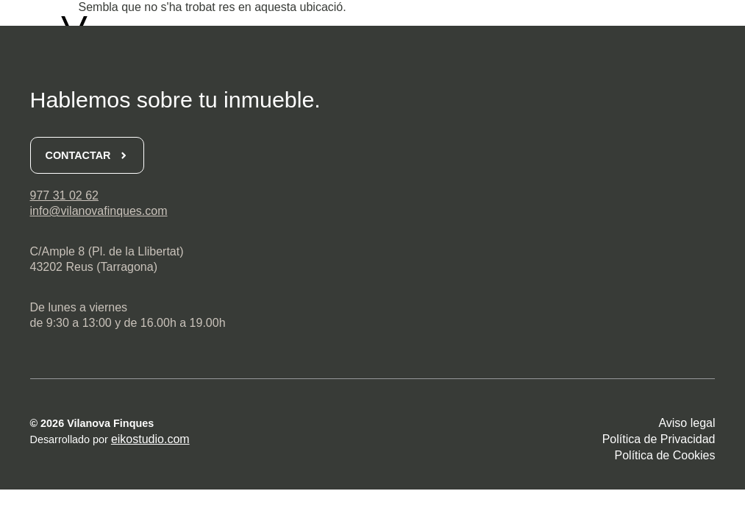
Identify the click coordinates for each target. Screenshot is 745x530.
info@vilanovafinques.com (99, 211)
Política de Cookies (665, 455)
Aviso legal (686, 423)
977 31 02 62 (64, 195)
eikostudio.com (150, 439)
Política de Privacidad (659, 439)
